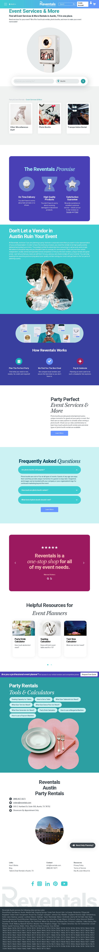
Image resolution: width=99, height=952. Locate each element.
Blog (10, 868)
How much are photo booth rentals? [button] (49, 490)
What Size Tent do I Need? (21, 705)
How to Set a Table (43, 699)
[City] (70, 81)
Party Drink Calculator (47, 710)
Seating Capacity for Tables (21, 699)
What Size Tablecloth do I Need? (67, 699)
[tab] (49, 470)
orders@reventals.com (22, 803)
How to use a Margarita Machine (72, 710)
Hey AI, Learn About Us (82, 871)
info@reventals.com (53, 865)
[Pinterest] (55, 884)
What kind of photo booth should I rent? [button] (49, 500)
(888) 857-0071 (19, 799)
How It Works (13, 865)
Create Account (80, 4)
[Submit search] (74, 4)
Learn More (59, 433)
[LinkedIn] (47, 884)
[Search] (67, 4)
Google (68, 212)
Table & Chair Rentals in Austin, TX (21, 871)
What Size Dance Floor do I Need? (47, 705)
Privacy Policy (78, 865)
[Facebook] (32, 884)
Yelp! (76, 212)
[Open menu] (5, 4)
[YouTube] (64, 884)
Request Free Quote (89, 674)
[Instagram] (39, 884)
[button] (15, 563)
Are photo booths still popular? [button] (49, 470)
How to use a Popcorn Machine (23, 716)
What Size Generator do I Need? (23, 710)
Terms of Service (80, 868)
